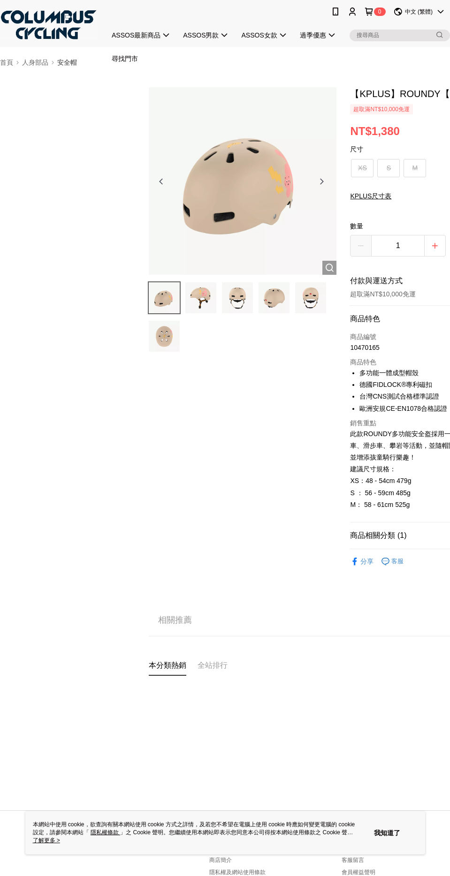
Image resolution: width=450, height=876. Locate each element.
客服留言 (353, 860)
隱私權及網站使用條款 (237, 872)
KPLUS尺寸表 (370, 196)
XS (362, 168)
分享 (362, 561)
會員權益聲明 (358, 872)
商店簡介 (220, 860)
